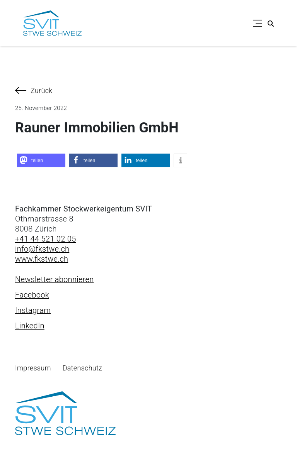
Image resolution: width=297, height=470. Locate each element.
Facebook (32, 295)
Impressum (33, 368)
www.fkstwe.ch (41, 259)
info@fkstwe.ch (42, 249)
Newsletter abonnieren (54, 279)
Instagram (33, 310)
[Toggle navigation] (257, 23)
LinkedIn (29, 326)
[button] (41, 160)
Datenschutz (82, 368)
